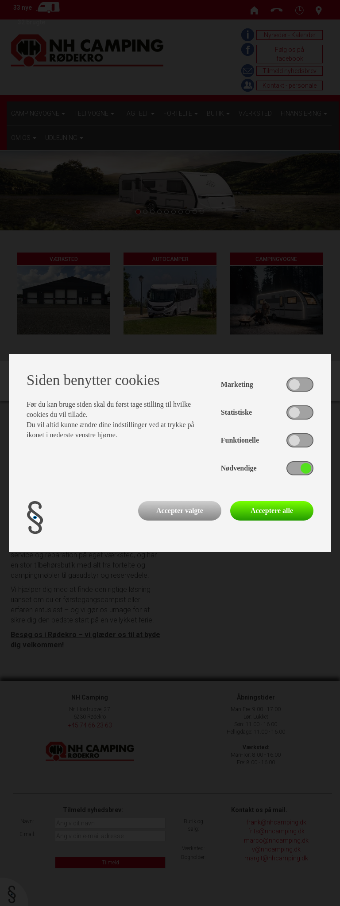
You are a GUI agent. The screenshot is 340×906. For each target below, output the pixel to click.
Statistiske (236, 412)
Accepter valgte (179, 510)
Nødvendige (239, 468)
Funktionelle (240, 440)
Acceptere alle (272, 510)
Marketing (237, 384)
